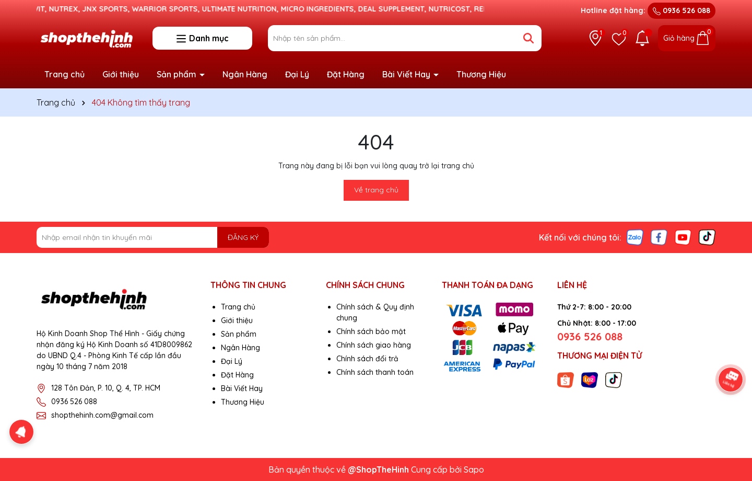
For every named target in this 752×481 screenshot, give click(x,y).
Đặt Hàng (346, 74)
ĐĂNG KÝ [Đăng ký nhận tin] (243, 237)
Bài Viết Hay (407, 74)
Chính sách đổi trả (367, 358)
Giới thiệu (120, 74)
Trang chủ (64, 74)
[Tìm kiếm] (528, 38)
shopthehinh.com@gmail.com (102, 415)
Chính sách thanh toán (375, 372)
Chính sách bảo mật (371, 331)
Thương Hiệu (481, 74)
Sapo (474, 469)
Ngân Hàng (244, 74)
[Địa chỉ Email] (153, 237)
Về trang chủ (376, 189)
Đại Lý (297, 74)
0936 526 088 (681, 10)
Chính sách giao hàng (373, 345)
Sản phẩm (177, 74)
